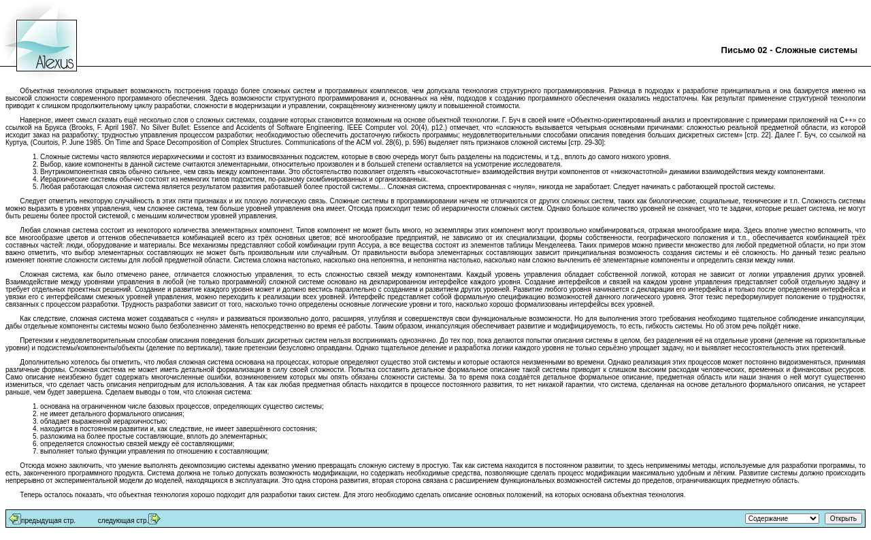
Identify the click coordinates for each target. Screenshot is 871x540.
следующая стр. (123, 520)
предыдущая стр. (48, 520)
